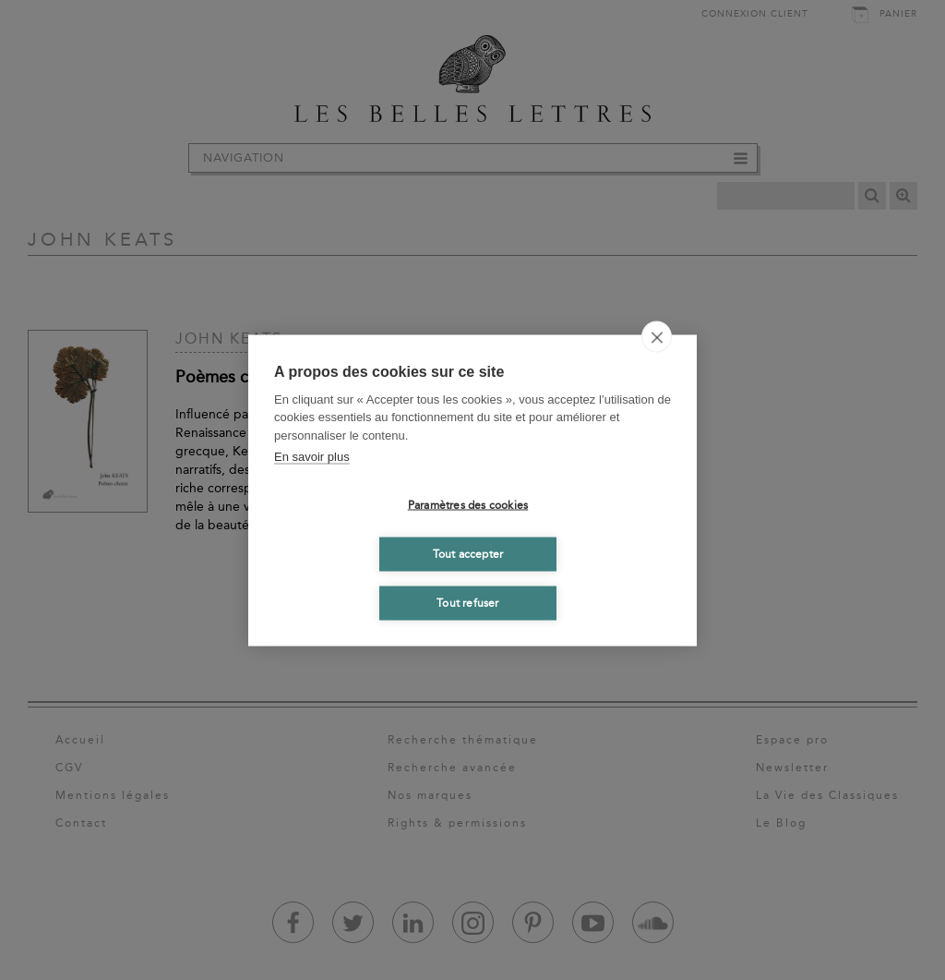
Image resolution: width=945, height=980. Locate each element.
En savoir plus (312, 457)
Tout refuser (467, 603)
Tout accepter (468, 554)
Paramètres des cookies (468, 505)
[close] (656, 336)
